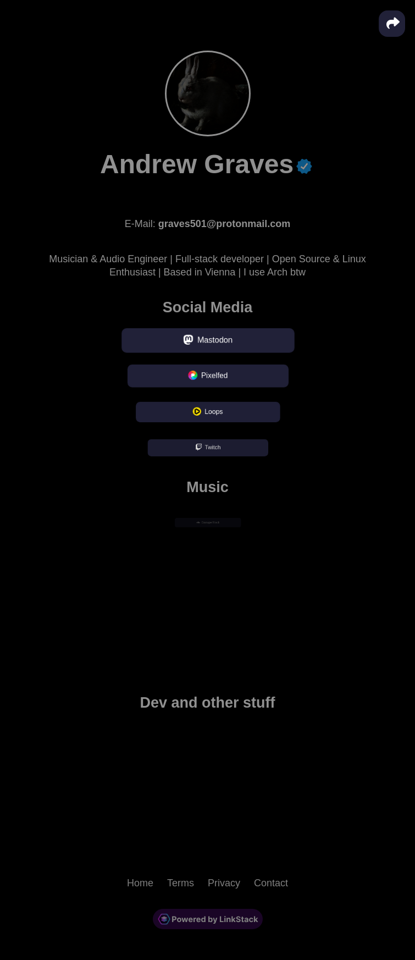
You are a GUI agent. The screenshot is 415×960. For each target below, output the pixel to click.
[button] (392, 23)
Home (140, 883)
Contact (271, 883)
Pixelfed (207, 376)
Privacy (224, 883)
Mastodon (207, 340)
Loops (207, 412)
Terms (180, 883)
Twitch (207, 448)
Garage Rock (207, 523)
